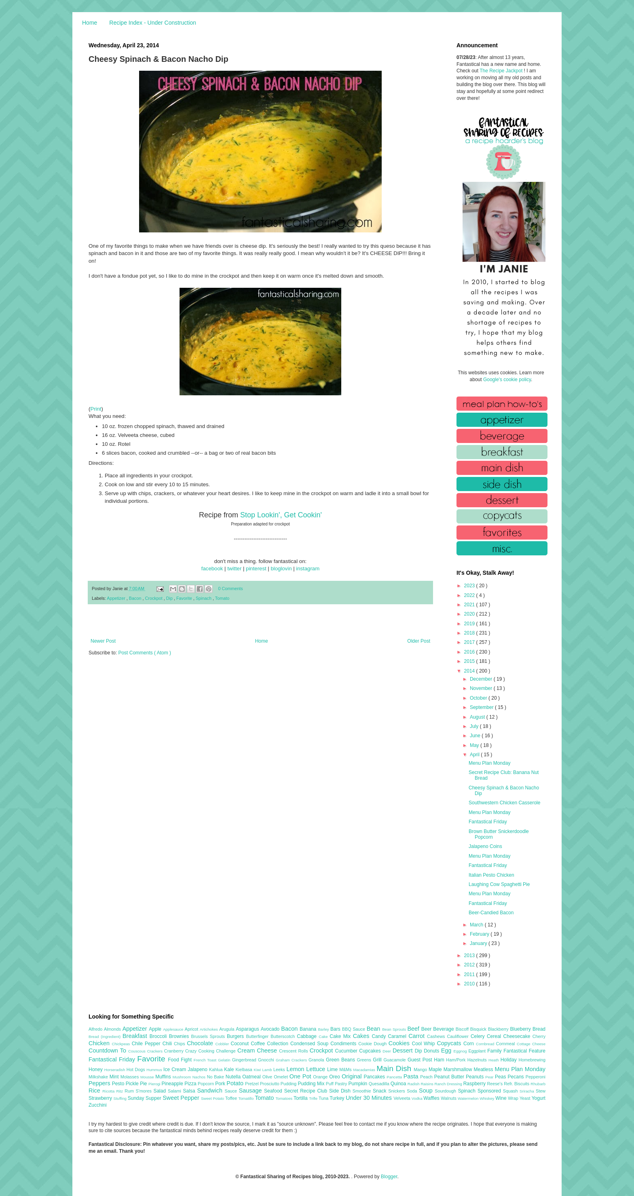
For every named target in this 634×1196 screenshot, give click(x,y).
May (475, 745)
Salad (160, 1091)
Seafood (274, 1091)
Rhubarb (537, 1084)
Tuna (324, 1098)
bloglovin (281, 568)
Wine (501, 1098)
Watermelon (469, 1098)
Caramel (398, 1036)
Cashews (437, 1036)
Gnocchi (267, 1059)
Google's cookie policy (507, 379)
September (482, 707)
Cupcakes (371, 1051)
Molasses (130, 1076)
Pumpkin (359, 1083)
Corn (469, 1043)
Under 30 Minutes (369, 1098)
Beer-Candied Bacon (491, 912)
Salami (175, 1090)
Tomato (222, 598)
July (475, 726)
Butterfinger (258, 1036)
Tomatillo (246, 1098)
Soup (427, 1090)
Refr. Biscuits (517, 1083)
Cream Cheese (258, 1050)
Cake (324, 1036)
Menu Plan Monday (489, 763)
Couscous (137, 1051)
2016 (470, 652)
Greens (365, 1059)
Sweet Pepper (182, 1098)
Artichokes (209, 1029)
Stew (540, 1090)
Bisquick (479, 1029)
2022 (470, 595)
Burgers (236, 1036)
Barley (324, 1029)
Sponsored (490, 1091)
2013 (470, 955)
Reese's (495, 1083)
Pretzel (252, 1083)
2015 (470, 661)
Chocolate (201, 1043)
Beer (427, 1029)
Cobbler (223, 1044)
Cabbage (308, 1036)
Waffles (432, 1098)
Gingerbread (245, 1059)
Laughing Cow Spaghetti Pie (499, 884)
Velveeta (402, 1098)
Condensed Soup (310, 1043)
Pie (144, 1083)
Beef (414, 1028)
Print (95, 409)
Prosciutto (270, 1083)
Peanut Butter (450, 1077)
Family (495, 1051)
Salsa (190, 1091)
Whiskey (487, 1098)
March (477, 925)
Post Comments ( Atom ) (144, 653)
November (482, 688)
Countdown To (108, 1050)
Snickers (397, 1090)
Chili (168, 1043)
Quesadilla (380, 1083)
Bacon (136, 598)
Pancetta (395, 1077)
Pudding (289, 1083)
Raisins (427, 1084)
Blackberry (499, 1029)
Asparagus (248, 1029)
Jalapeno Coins (485, 846)
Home (89, 22)
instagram (307, 568)
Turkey (338, 1098)
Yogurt (538, 1098)
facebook (212, 568)
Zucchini (98, 1105)
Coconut (240, 1043)
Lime (333, 1069)
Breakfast (136, 1036)
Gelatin (225, 1060)
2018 (470, 633)
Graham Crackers (292, 1060)
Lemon (296, 1069)
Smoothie (363, 1090)
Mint (115, 1077)
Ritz (120, 1091)
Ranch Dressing (449, 1084)
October (479, 698)
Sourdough (446, 1090)
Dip (170, 598)
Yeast (526, 1098)
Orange (321, 1076)
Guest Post (421, 1060)
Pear (490, 1077)
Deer (388, 1051)
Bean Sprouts (394, 1029)
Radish (414, 1084)
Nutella (234, 1077)
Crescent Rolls (294, 1050)
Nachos (199, 1077)
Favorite (184, 598)
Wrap (514, 1098)
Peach (427, 1076)
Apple (156, 1029)
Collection (278, 1043)
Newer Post (103, 641)
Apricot (192, 1029)
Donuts (432, 1051)
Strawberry (101, 1098)
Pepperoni (535, 1076)
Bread (539, 1029)
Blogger (389, 1176)
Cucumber (347, 1051)
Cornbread (486, 1044)
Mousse (147, 1077)
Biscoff (463, 1029)
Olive (268, 1076)
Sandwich (210, 1090)
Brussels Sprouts (209, 1036)
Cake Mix (341, 1036)
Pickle (133, 1083)
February (480, 934)
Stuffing (121, 1098)
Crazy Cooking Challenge (211, 1050)
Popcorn (206, 1083)
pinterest (256, 568)
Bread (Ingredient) (106, 1036)
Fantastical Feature (524, 1051)
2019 (470, 623)
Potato (235, 1083)
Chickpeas (122, 1044)
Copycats (450, 1043)
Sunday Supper (145, 1098)
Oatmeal (252, 1077)
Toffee (231, 1098)
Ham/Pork (456, 1059)
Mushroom (182, 1077)
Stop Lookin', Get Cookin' (281, 515)
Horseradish (115, 1069)
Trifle (314, 1098)
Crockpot (154, 598)
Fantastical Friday (488, 822)
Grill (378, 1060)
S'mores (145, 1090)
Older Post (418, 641)
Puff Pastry (337, 1083)
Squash (511, 1090)
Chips (180, 1043)
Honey (96, 1069)
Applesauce (174, 1029)
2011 (470, 974)
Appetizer (117, 598)
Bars (336, 1029)
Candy (380, 1036)
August (478, 717)
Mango (421, 1069)
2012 (470, 965)
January (479, 943)
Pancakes (375, 1077)
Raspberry (475, 1083)
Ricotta (109, 1091)
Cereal (495, 1036)
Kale (229, 1069)
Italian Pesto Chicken (491, 875)
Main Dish (395, 1068)
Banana (309, 1029)
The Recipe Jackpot (502, 71)
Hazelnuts (477, 1059)
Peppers (100, 1083)
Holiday (510, 1060)
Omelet (282, 1076)
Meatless (484, 1069)
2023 (470, 586)
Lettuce (316, 1069)
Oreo (335, 1077)
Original (352, 1076)
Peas (501, 1077)
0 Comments (230, 588)
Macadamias (364, 1069)
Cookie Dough (373, 1043)
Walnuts (449, 1098)
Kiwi (258, 1069)
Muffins (164, 1077)
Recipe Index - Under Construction (152, 22)
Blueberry (521, 1029)
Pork (220, 1083)
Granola (317, 1059)
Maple (436, 1069)
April (475, 754)
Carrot (417, 1036)
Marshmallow (459, 1069)
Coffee (259, 1043)
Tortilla (301, 1098)
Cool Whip (424, 1043)
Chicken (100, 1043)
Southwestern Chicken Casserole (504, 803)
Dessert (404, 1050)
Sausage (251, 1090)
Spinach (204, 598)
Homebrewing (531, 1059)
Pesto (119, 1083)
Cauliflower (459, 1036)
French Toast (206, 1060)
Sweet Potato (213, 1098)
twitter (234, 568)
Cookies (400, 1043)
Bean (374, 1028)
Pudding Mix (311, 1083)
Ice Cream (175, 1069)
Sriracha (528, 1091)
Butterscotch (284, 1036)
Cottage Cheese (531, 1044)
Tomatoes (285, 1098)
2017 (470, 642)
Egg (447, 1050)
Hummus (154, 1069)
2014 (470, 671)
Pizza (191, 1083)
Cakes (362, 1036)
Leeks (280, 1069)
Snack (380, 1091)
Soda (413, 1090)
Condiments (344, 1043)
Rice (95, 1090)
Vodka (418, 1098)
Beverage (444, 1029)
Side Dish (341, 1091)
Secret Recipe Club (306, 1091)
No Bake (216, 1076)
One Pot (301, 1076)
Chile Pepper (147, 1043)
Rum (130, 1090)
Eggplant (477, 1050)
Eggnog (461, 1051)
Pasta (412, 1076)
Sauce (231, 1090)
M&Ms (346, 1069)
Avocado (271, 1029)
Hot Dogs (136, 1069)
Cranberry (174, 1050)
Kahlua (216, 1069)
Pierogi (155, 1084)
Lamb (267, 1069)
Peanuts (475, 1077)
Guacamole (395, 1059)
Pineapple (172, 1083)
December (482, 679)
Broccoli (159, 1036)
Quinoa (399, 1083)
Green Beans (341, 1060)
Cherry (539, 1036)
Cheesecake (518, 1036)
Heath (494, 1060)
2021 (470, 604)
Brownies (180, 1036)
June (476, 735)
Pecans (517, 1077)
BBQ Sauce (354, 1029)
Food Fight (180, 1060)
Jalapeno (198, 1069)
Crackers (155, 1051)
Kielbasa (244, 1069)
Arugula (227, 1029)
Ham (440, 1060)
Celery (479, 1036)
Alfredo (96, 1029)
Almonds (113, 1029)
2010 (470, 984)
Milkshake (99, 1076)
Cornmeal (506, 1043)
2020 (470, 614)
